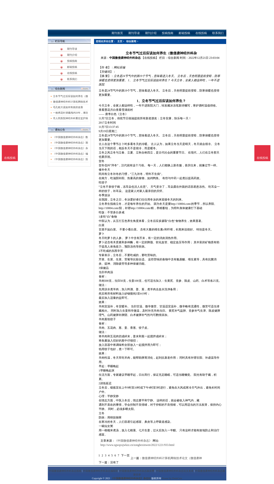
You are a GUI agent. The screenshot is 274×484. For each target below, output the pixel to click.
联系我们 (72, 79)
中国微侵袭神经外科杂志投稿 (65, 471)
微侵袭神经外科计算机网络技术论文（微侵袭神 (172, 458)
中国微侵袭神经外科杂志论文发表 (174, 471)
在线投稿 (72, 73)
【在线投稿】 (150, 57)
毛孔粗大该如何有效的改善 (68, 107)
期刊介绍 (72, 55)
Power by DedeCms (172, 478)
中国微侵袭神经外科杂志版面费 (136, 471)
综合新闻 (131, 41)
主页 (119, 41)
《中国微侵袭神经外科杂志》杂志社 (131, 478)
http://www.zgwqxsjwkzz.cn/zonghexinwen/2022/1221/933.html (137, 444)
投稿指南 (72, 61)
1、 (139, 101)
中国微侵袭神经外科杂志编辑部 (100, 471)
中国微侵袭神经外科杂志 (125, 57)
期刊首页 (117, 33)
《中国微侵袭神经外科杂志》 (133, 440)
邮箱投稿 (72, 67)
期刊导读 (72, 49)
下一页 (125, 455)
